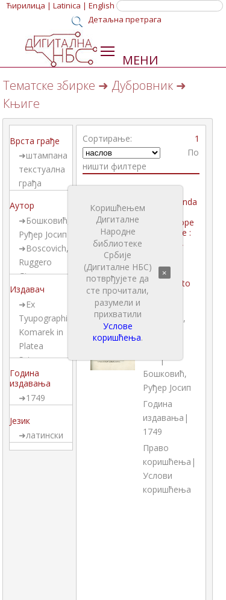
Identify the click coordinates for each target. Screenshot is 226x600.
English (102, 5)
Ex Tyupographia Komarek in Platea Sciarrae (45, 331)
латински (44, 435)
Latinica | (70, 5)
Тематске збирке (49, 85)
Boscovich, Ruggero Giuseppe (44, 262)
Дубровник (142, 85)
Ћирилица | (29, 5)
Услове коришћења (117, 332)
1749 (35, 397)
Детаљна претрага (125, 19)
